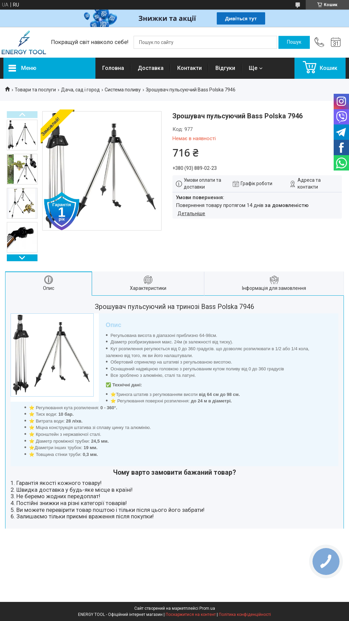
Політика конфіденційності (245, 614)
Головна (113, 68)
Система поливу (123, 89)
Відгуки (225, 68)
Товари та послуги (35, 89)
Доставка (151, 68)
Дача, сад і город (80, 89)
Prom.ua (207, 608)
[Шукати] (294, 42)
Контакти (189, 68)
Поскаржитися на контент (191, 614)
